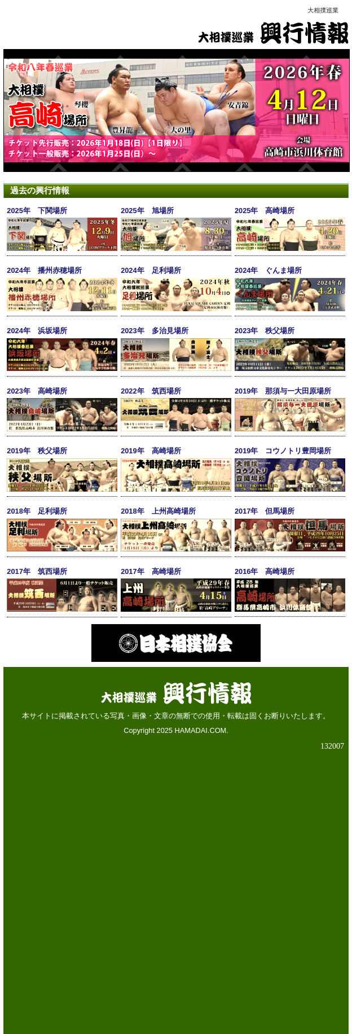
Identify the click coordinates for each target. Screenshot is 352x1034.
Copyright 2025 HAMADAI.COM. (176, 730)
